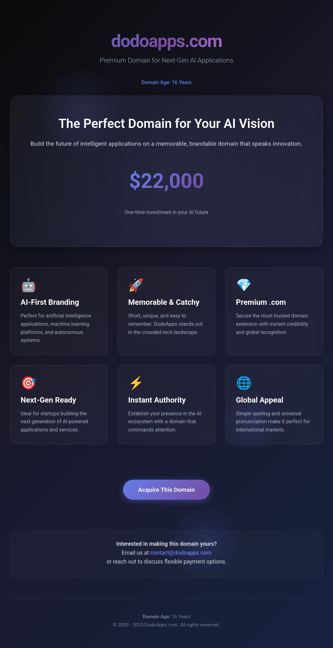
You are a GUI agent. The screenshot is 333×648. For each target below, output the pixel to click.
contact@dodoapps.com (181, 553)
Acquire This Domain (166, 489)
